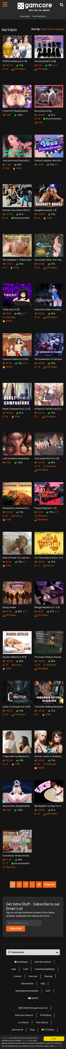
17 (37, 565)
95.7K (7, 363)
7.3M (7, 164)
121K (38, 512)
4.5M (7, 115)
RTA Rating (45, 1015)
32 (5, 714)
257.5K (8, 214)
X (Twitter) (48, 1030)
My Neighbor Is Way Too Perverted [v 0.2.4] (49, 806)
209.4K (39, 115)
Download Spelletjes (45, 969)
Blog (32, 1030)
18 (37, 367)
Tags (13, 969)
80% (51, 313)
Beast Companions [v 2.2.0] (16, 408)
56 (5, 416)
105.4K (39, 711)
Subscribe (15, 928)
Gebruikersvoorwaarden (27, 991)
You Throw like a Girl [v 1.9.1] (48, 557)
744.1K (39, 214)
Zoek (25, 969)
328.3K (39, 810)
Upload (33, 998)
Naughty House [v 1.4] (45, 210)
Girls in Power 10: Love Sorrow (17, 557)
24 (37, 118)
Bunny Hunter (9, 607)
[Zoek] (61, 5)
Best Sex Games (43, 962)
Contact (17, 976)
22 (37, 218)
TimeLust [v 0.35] (11, 309)
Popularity (59, 29)
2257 (48, 991)
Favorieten (25, 16)
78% (48, 65)
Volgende (49, 884)
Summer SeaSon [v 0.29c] (15, 359)
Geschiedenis (39, 16)
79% (19, 65)
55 (37, 317)
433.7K (8, 65)
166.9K (8, 711)
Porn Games (42, 1022)
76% (19, 264)
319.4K (39, 462)
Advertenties (27, 983)
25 (5, 516)
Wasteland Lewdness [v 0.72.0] (17, 508)
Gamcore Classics (24, 1015)
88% (17, 313)
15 (5, 665)
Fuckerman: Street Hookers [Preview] (17, 855)
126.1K (39, 413)
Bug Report (21, 962)
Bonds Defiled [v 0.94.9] (14, 657)
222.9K (39, 760)
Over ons (33, 976)
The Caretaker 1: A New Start (17, 259)
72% (51, 711)
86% (17, 164)
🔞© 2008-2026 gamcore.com (33, 1008)
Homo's (17, 516)
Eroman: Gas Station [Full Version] (17, 210)
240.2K (39, 661)
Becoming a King (43, 111)
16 (5, 764)
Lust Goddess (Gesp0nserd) (17, 458)
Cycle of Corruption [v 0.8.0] (16, 706)
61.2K (7, 860)
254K (7, 313)
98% (18, 860)
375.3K (8, 512)
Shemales (9, 317)
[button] (33, 952)
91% (50, 611)
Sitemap (48, 976)
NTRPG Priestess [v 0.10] (15, 61)
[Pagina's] (5, 4)
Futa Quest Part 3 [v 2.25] (46, 458)
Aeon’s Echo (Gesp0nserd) (16, 806)
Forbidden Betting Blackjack (48, 706)
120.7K (8, 264)
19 (37, 466)
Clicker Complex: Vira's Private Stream (49, 160)
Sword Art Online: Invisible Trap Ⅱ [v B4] (49, 309)
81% (51, 115)
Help (43, 983)
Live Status (23, 1022)
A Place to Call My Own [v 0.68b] (49, 408)
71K (38, 65)
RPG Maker (18, 69)
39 (39, 884)
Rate (49, 29)
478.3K (39, 313)
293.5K (8, 413)
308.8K (39, 363)
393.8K (39, 264)
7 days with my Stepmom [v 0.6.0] (17, 756)
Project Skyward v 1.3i (45, 508)
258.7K (8, 661)
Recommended (52, 118)
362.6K (8, 760)
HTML (17, 168)
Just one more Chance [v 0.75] (17, 160)
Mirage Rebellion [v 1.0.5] (46, 607)
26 (37, 814)
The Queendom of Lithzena (48, 359)
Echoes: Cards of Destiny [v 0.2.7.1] (49, 756)
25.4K (7, 611)
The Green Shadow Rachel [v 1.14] (49, 657)
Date (43, 29)
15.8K (38, 164)
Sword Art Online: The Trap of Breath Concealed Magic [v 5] (49, 259)
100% (18, 115)
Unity (38, 122)
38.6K (38, 611)
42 (5, 69)
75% (50, 164)
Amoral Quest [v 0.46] (45, 61)
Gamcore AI (17, 1030)
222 (6, 168)
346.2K (39, 562)
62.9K (7, 562)
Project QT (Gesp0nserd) (15, 111)
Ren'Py (7, 321)
